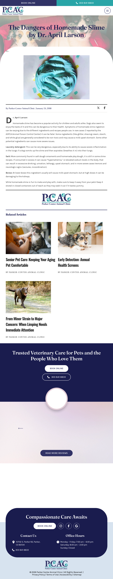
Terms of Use (52, 574)
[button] (107, 11)
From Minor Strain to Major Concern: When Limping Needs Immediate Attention (26, 324)
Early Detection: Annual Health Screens (74, 262)
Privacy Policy (38, 574)
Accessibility (66, 574)
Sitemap (77, 574)
